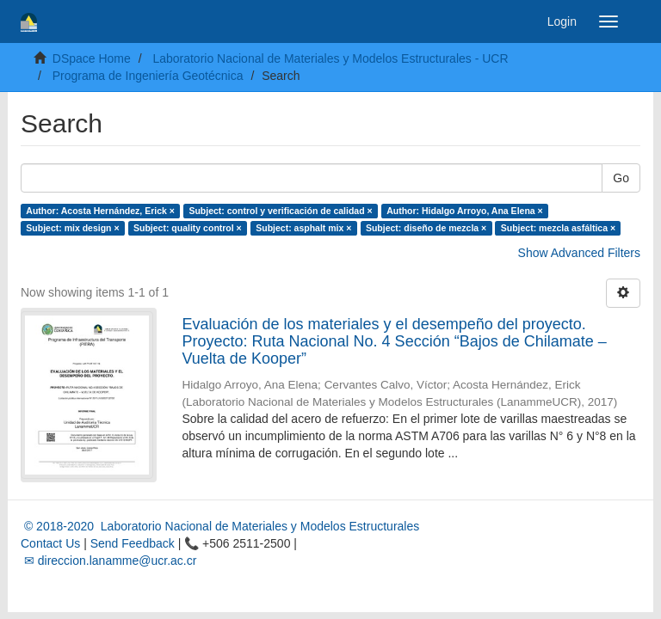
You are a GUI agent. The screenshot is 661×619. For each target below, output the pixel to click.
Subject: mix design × (72, 228)
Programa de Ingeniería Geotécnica (148, 76)
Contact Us (50, 543)
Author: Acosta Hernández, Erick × (100, 210)
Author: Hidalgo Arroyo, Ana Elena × (464, 210)
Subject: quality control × (187, 228)
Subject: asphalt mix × (303, 228)
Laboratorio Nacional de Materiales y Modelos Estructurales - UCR (330, 58)
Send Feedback (132, 543)
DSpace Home (92, 58)
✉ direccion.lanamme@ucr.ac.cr (108, 560)
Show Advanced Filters (579, 253)
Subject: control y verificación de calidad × (280, 210)
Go (621, 178)
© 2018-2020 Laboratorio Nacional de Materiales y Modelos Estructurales (220, 526)
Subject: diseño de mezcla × (426, 228)
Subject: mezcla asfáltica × (558, 228)
